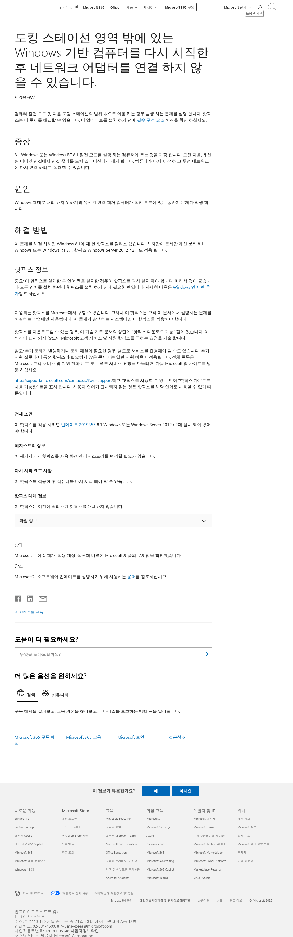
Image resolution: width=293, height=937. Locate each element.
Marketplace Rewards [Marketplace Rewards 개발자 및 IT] (208, 869)
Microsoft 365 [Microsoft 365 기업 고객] (155, 852)
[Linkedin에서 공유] (28, 597)
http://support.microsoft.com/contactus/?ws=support (63, 380)
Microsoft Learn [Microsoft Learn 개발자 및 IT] (204, 827)
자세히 (148, 7)
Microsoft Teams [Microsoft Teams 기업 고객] (157, 878)
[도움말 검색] (259, 7)
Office (114, 7)
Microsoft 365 (93, 7)
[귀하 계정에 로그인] (272, 7)
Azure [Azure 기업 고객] (150, 835)
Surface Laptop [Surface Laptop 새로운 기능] (24, 827)
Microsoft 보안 (130, 737)
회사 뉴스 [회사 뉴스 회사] (243, 835)
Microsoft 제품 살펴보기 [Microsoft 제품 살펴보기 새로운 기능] (30, 861)
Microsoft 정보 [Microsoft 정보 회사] (246, 827)
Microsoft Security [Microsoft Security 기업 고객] (158, 827)
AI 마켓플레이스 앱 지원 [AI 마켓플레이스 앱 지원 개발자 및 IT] (209, 835)
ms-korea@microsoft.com (89, 926)
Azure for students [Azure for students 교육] (117, 878)
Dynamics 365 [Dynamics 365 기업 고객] (155, 844)
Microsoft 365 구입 (179, 7)
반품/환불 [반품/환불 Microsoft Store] (68, 844)
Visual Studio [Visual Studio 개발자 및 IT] (202, 878)
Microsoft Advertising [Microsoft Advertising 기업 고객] (160, 861)
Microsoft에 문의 (122, 900)
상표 (220, 900)
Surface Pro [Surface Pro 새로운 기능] (22, 818)
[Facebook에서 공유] (18, 597)
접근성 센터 (180, 737)
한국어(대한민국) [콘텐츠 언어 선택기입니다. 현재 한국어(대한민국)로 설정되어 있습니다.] (33, 893)
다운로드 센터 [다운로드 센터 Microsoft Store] (71, 827)
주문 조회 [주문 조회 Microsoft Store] (68, 852)
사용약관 (204, 900)
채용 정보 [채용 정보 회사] (243, 818)
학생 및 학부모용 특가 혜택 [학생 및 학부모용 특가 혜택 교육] (123, 869)
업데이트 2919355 (78, 424)
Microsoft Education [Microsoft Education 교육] (118, 818)
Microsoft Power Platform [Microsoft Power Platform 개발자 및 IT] (210, 861)
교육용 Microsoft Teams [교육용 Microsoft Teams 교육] (121, 835)
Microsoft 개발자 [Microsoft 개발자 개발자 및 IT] (204, 818)
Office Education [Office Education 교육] (116, 852)
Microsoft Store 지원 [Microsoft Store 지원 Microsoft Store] (75, 835)
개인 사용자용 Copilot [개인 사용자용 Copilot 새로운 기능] (29, 844)
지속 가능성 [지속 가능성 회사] (245, 861)
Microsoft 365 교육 (83, 737)
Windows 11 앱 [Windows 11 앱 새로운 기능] (24, 869)
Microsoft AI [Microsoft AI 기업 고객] (154, 818)
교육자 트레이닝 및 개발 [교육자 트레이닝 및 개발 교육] (121, 861)
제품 (129, 7)
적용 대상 (26, 97)
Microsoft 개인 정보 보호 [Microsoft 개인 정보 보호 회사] (253, 844)
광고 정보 (236, 900)
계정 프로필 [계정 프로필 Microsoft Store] (69, 818)
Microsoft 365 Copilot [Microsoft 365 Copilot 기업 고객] (160, 869)
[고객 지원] (68, 7)
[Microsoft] (33, 7)
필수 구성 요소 (150, 120)
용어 (131, 576)
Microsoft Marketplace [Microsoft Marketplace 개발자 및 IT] (208, 852)
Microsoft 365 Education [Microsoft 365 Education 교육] (121, 844)
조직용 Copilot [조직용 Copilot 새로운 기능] (24, 835)
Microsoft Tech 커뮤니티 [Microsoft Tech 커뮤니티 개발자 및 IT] (209, 844)
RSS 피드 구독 (31, 612)
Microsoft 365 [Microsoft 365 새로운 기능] (23, 852)
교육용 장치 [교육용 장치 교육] (113, 827)
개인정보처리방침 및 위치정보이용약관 (165, 900)
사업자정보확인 (84, 931)
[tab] (27, 694)
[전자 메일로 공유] (40, 597)
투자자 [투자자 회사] (241, 852)
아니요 (185, 790)
